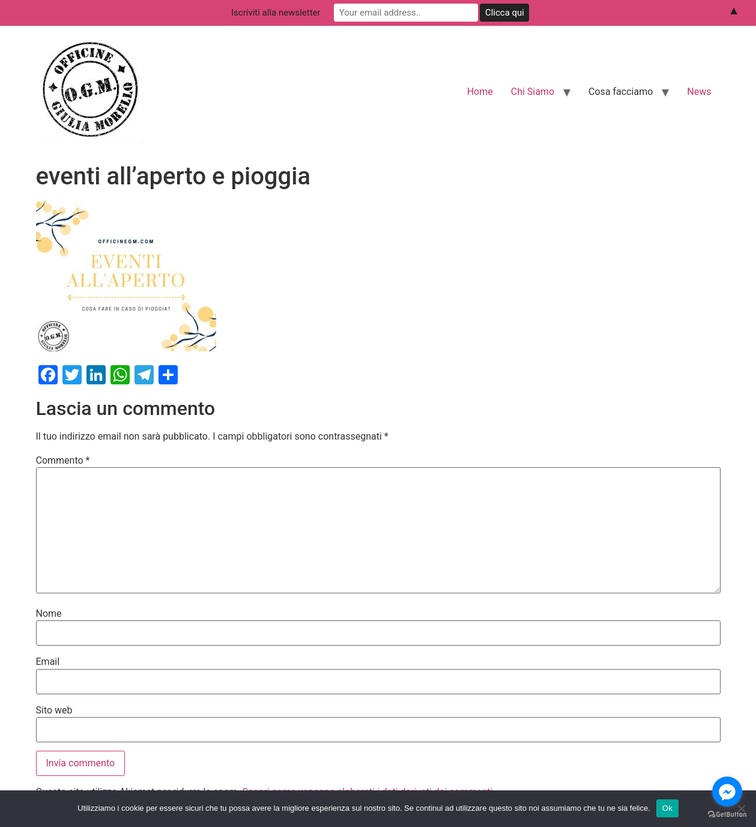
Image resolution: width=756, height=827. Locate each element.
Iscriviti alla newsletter (276, 12)
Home (480, 91)
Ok (667, 808)
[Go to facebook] (727, 792)
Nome (49, 614)
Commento (63, 460)
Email (48, 662)
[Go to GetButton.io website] (727, 815)
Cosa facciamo (620, 91)
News (699, 91)
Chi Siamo (532, 91)
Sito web (54, 710)
